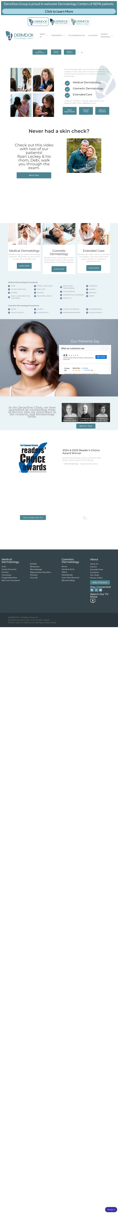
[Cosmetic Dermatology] (67, 89)
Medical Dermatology (87, 82)
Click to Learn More (59, 11)
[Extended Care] (67, 95)
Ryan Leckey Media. (48, 623)
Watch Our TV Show (99, 595)
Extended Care (82, 94)
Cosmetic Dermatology (88, 88)
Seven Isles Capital (41, 620)
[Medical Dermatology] (67, 83)
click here (86, 103)
